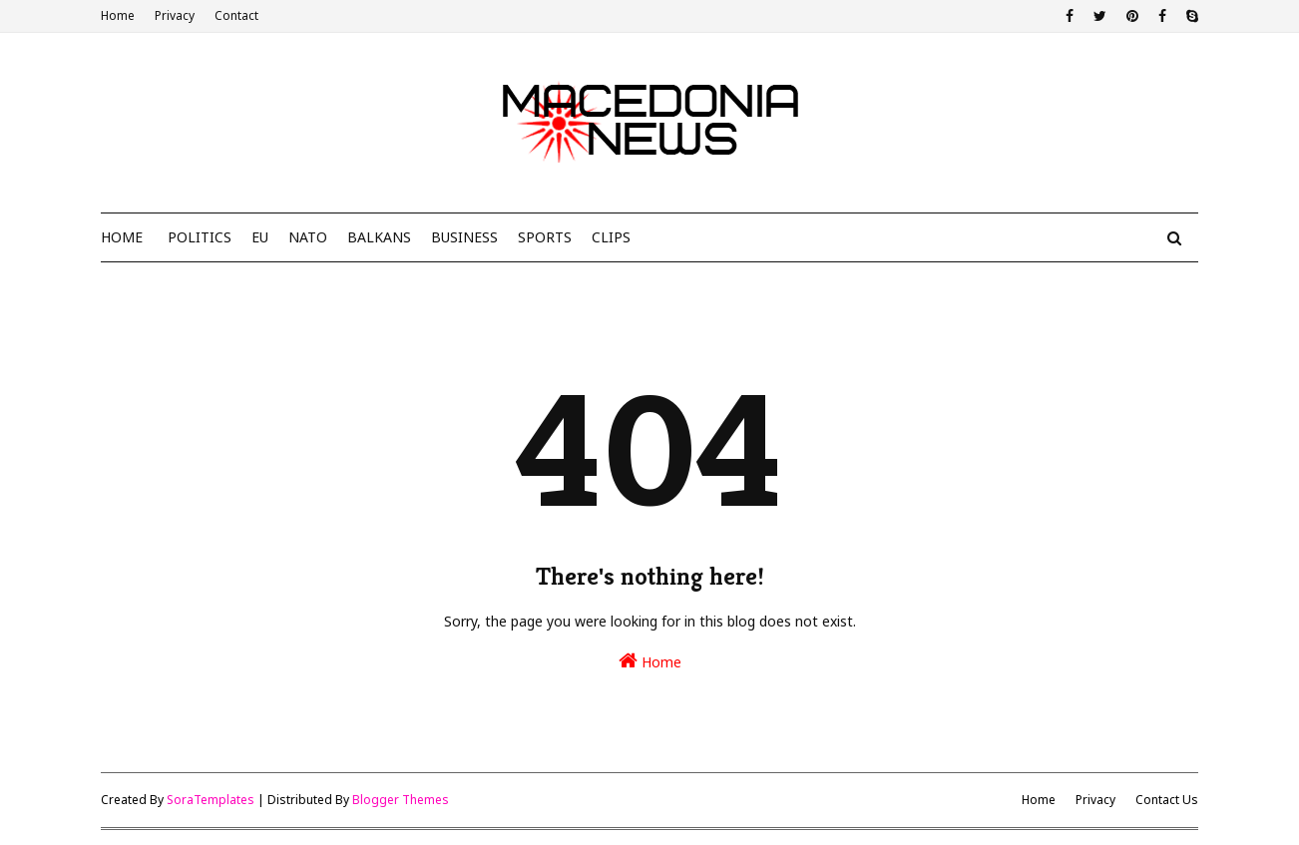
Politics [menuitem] (199, 236)
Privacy (175, 15)
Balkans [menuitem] (379, 236)
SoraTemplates (210, 799)
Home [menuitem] (122, 236)
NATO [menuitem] (307, 236)
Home (118, 15)
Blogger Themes (400, 799)
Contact (236, 15)
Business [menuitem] (464, 236)
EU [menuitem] (259, 236)
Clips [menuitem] (611, 236)
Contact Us (1166, 799)
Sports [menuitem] (545, 236)
